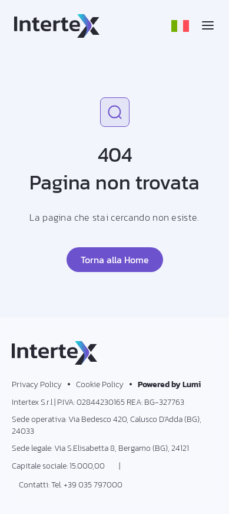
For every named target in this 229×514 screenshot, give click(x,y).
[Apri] (208, 26)
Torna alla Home (115, 260)
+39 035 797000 (93, 485)
